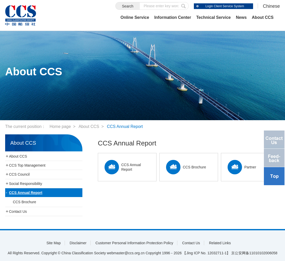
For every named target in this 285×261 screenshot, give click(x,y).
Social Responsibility (25, 184)
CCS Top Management (27, 165)
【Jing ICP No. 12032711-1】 (206, 253)
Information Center (172, 17)
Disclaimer (78, 243)
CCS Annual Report (125, 126)
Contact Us (18, 211)
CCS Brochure (24, 202)
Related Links (220, 243)
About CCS (262, 17)
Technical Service (213, 17)
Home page (60, 126)
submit (183, 6)
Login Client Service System (224, 6)
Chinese (271, 6)
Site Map (53, 243)
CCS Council (19, 174)
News (241, 17)
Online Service (134, 17)
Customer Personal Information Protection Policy (134, 243)
